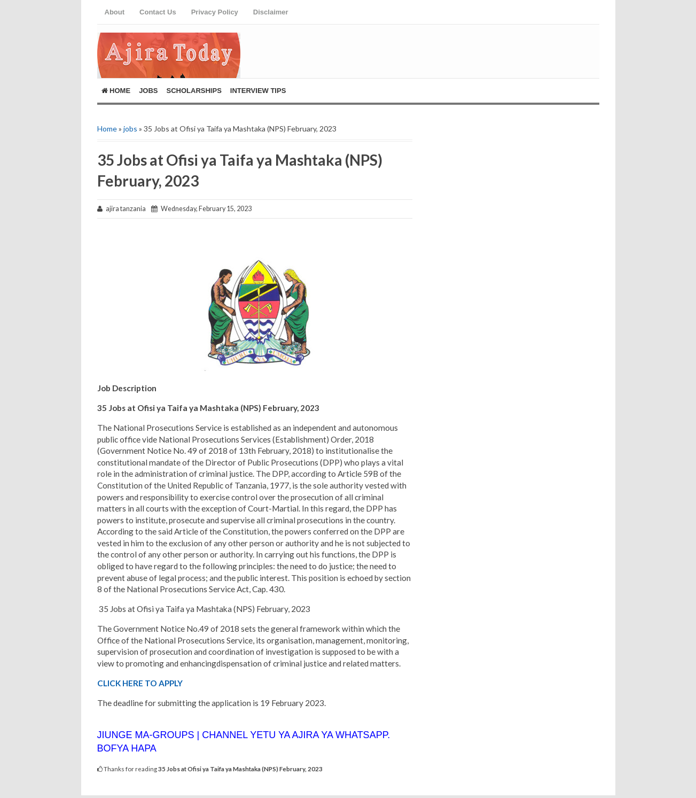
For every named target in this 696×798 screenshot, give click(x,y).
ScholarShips (194, 91)
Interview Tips (258, 91)
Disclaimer (270, 12)
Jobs (148, 91)
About (115, 12)
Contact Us (157, 12)
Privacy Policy (214, 12)
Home (116, 91)
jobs (130, 128)
